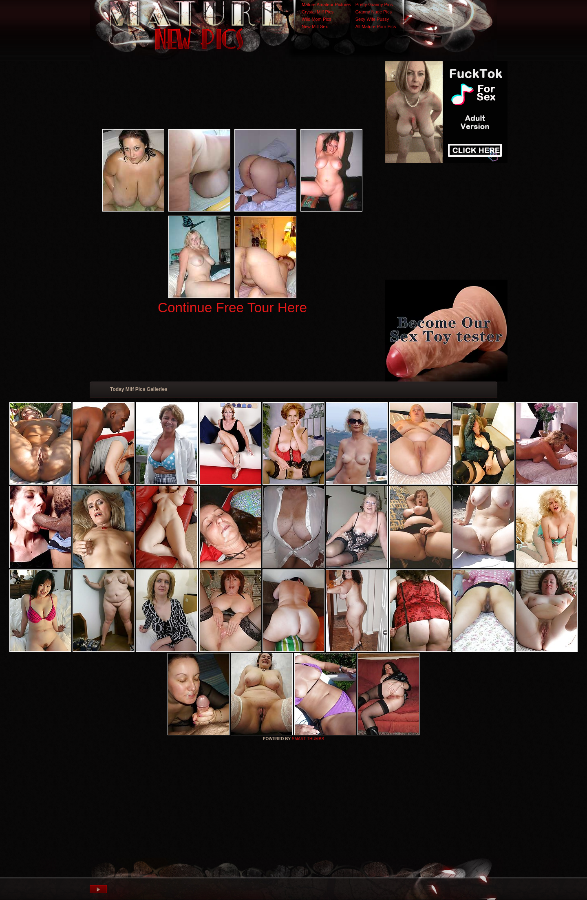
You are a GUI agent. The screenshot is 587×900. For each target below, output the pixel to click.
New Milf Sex (315, 26)
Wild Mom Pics (316, 19)
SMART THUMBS (308, 739)
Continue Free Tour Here (232, 307)
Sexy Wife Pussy (372, 19)
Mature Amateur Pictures (326, 4)
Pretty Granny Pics (374, 4)
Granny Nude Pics (373, 11)
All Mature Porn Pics (375, 26)
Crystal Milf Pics (317, 11)
